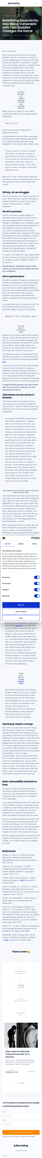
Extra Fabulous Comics (21, 681)
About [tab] (34, 544)
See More (21, 1083)
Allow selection (21, 611)
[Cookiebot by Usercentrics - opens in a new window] (31, 538)
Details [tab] (21, 544)
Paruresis (18, 626)
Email (4, 1120)
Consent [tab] (8, 544)
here (4, 362)
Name (4, 1111)
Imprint (5, 1155)
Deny (21, 618)
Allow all (21, 605)
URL (22, 880)
